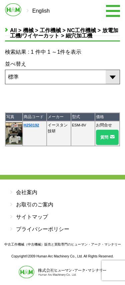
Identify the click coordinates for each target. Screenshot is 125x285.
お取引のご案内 (31, 204)
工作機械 (50, 30)
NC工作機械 (81, 30)
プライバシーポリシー (39, 229)
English (41, 11)
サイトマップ (29, 217)
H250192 (31, 125)
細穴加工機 (79, 35)
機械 (28, 30)
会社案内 (23, 192)
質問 (104, 137)
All (13, 30)
